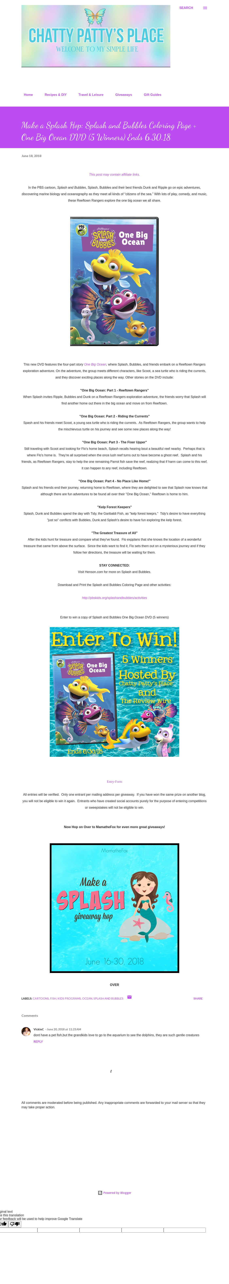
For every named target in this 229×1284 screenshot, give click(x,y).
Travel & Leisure (88, 94)
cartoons (41, 998)
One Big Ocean (95, 364)
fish (53, 998)
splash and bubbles (108, 998)
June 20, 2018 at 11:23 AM (64, 1029)
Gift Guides (150, 94)
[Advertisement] (114, 1144)
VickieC (39, 1029)
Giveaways (121, 94)
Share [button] (198, 998)
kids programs (69, 998)
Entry (110, 781)
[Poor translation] (14, 1224)
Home (25, 94)
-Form (118, 781)
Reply (38, 1041)
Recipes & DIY (53, 94)
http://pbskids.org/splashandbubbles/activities (114, 598)
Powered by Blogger (114, 1193)
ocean (87, 998)
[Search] (186, 8)
